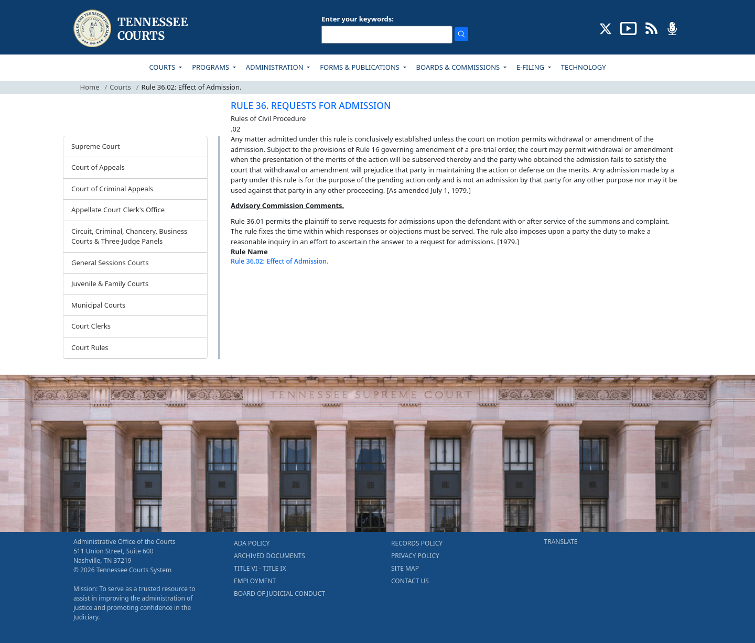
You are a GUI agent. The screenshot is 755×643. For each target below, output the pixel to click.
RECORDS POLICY (417, 543)
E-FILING (531, 67)
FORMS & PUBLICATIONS (360, 67)
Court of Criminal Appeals (112, 188)
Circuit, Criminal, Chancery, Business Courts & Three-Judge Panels (129, 236)
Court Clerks (91, 326)
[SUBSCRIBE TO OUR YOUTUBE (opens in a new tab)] (628, 27)
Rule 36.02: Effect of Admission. (279, 261)
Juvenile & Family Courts (109, 283)
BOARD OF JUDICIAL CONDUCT (279, 593)
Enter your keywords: (357, 19)
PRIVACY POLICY (415, 555)
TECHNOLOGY (583, 67)
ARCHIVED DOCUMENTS (269, 555)
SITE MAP (405, 568)
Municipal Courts (98, 305)
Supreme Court (95, 146)
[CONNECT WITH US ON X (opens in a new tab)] (605, 27)
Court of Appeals (98, 167)
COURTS (163, 67)
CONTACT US (410, 580)
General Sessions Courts (110, 262)
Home (90, 87)
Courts (120, 87)
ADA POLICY (251, 543)
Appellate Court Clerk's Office (118, 209)
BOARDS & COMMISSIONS (459, 67)
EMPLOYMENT (255, 580)
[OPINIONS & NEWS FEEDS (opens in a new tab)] (651, 27)
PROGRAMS (211, 67)
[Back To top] (248, 287)
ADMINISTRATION (275, 67)
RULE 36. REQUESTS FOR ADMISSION (311, 105)
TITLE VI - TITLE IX (260, 568)
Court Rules (90, 347)
